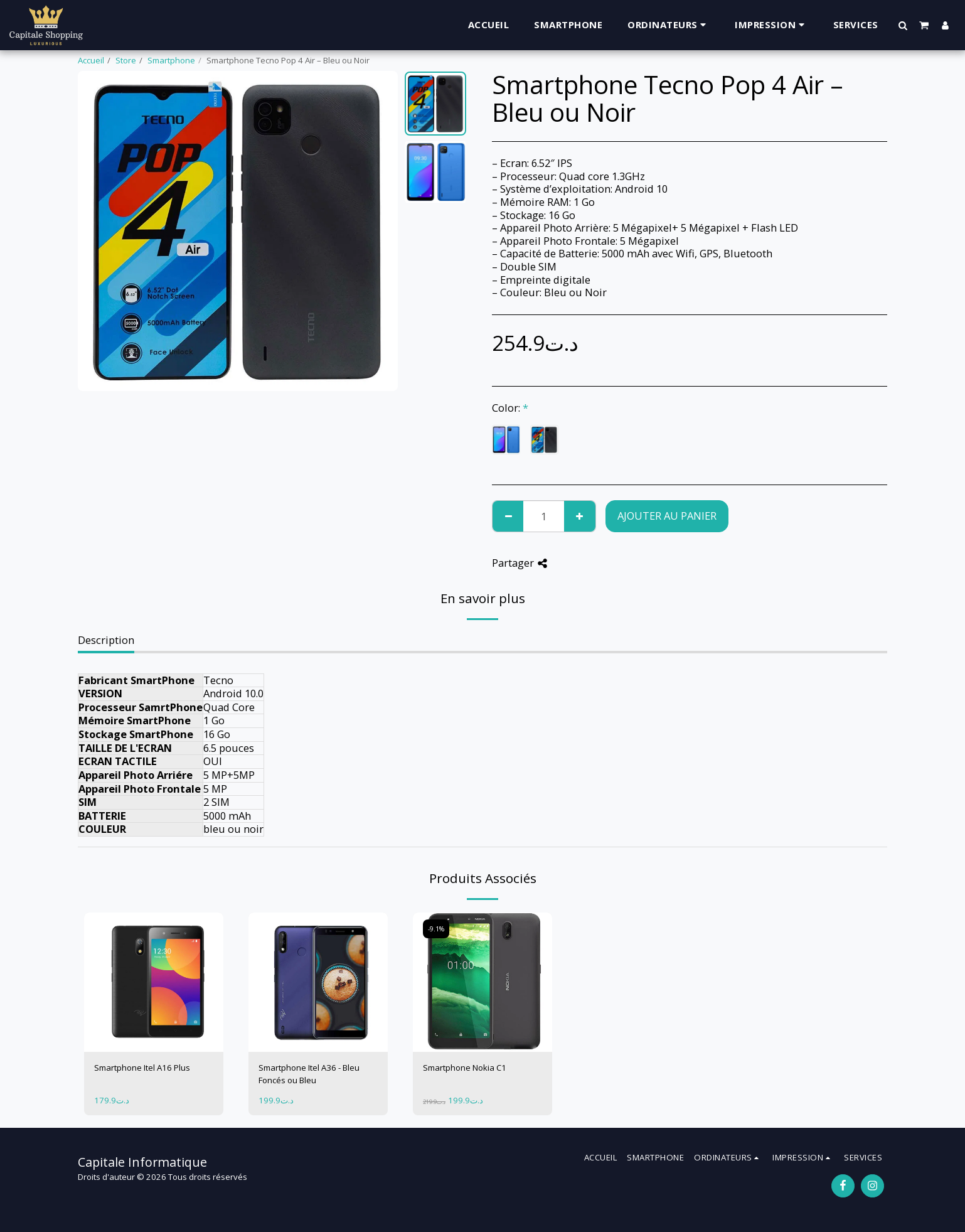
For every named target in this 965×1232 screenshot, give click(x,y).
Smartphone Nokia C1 (464, 1067)
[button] (903, 25)
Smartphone (171, 60)
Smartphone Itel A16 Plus (142, 1067)
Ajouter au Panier (667, 515)
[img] (153, 982)
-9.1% (436, 928)
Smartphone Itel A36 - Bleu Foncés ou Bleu (309, 1074)
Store (125, 60)
